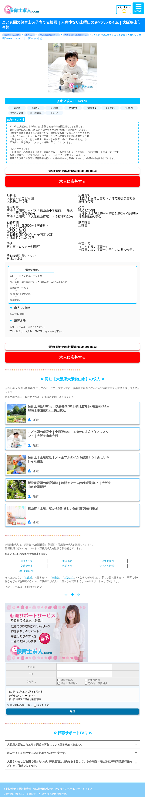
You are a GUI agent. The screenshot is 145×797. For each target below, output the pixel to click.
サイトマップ (84, 788)
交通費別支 (26, 565)
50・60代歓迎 (26, 570)
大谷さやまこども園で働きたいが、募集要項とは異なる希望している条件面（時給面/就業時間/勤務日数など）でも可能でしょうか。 (70, 763)
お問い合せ (10, 788)
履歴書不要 (26, 560)
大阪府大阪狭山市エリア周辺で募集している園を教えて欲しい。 (45, 744)
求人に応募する (72, 181)
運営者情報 (25, 788)
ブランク (69, 577)
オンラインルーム (65, 788)
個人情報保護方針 (43, 788)
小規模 (28, 577)
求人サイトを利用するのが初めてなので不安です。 (37, 752)
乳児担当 (67, 565)
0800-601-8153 (72, 170)
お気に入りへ (123, 9)
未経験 (55, 577)
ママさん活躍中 (107, 565)
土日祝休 (67, 560)
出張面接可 (108, 560)
